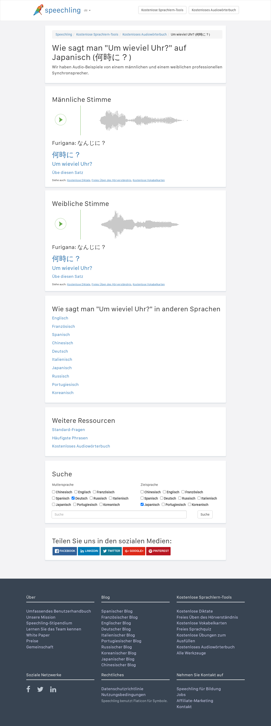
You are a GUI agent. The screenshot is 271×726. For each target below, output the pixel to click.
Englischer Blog (116, 622)
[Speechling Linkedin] (56, 690)
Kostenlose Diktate (195, 611)
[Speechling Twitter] (43, 690)
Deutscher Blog (116, 629)
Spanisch (61, 334)
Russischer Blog (116, 646)
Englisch (60, 317)
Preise (32, 640)
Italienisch (62, 359)
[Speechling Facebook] (31, 690)
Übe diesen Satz (67, 172)
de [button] (87, 10)
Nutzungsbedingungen (123, 694)
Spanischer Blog (116, 611)
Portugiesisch (65, 384)
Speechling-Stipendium (49, 622)
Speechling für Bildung (199, 688)
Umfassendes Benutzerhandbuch (58, 611)
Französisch (63, 326)
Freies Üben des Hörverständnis (207, 617)
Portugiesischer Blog (121, 640)
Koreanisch (63, 392)
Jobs (181, 694)
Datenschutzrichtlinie (122, 688)
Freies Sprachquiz (194, 629)
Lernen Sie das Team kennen (53, 629)
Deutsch (60, 351)
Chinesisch (62, 342)
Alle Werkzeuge (191, 652)
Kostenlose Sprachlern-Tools (162, 10)
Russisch (60, 376)
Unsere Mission (41, 617)
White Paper (38, 635)
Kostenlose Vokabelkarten (202, 622)
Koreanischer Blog (118, 652)
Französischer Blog (119, 617)
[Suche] (119, 514)
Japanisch (62, 367)
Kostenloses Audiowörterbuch (214, 10)
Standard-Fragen (68, 429)
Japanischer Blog (117, 658)
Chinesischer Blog (118, 664)
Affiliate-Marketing (195, 700)
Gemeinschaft (39, 646)
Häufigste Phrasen (70, 437)
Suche (205, 514)
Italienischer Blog (118, 635)
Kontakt (184, 706)
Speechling (64, 34)
